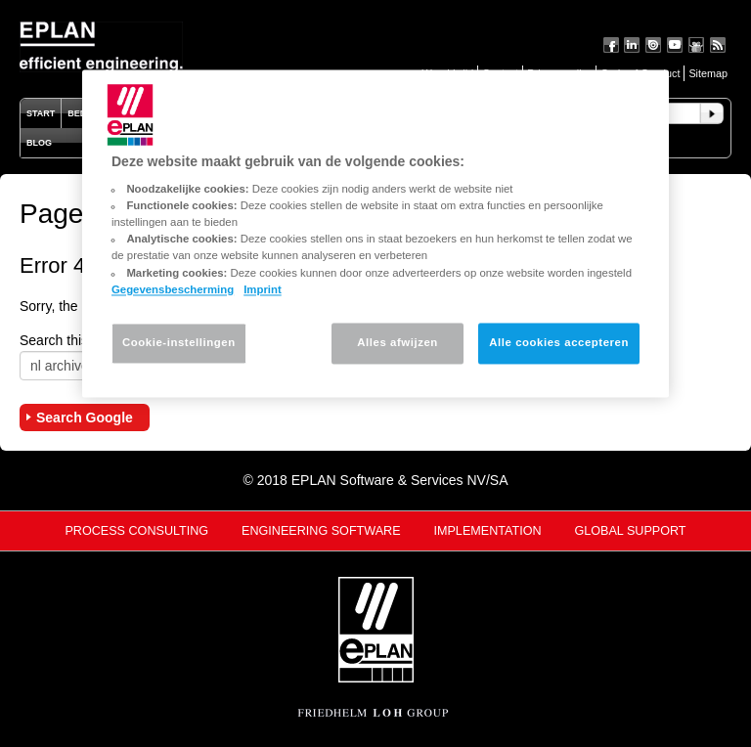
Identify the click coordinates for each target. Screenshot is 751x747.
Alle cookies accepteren (559, 342)
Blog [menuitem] (39, 143)
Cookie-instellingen (179, 342)
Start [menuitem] (40, 113)
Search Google (84, 417)
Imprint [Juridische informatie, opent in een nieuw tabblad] (262, 289)
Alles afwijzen (397, 342)
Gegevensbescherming (172, 289)
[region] (375, 233)
